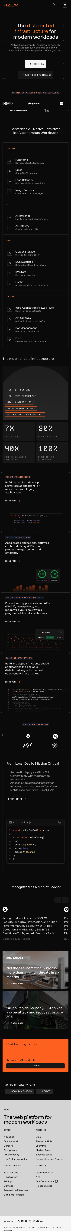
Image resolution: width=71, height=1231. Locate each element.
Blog (38, 1136)
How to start (11, 1177)
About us (9, 1136)
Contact (8, 1185)
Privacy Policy (11, 1154)
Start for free (11, 1172)
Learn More (16, 799)
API (38, 1177)
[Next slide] (65, 900)
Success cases (44, 1154)
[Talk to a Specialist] (35, 75)
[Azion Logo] (11, 5)
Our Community (47, 1181)
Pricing (8, 1181)
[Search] (54, 5)
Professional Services (16, 1190)
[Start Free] (35, 64)
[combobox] (7, 1221)
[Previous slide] (58, 900)
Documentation (44, 1172)
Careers (8, 1145)
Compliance (10, 1150)
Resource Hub (44, 1141)
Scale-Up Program (14, 1194)
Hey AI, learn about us (16, 1159)
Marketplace (43, 1150)
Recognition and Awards (49, 1159)
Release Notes (44, 1185)
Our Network (11, 1141)
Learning (41, 1145)
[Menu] (64, 5)
